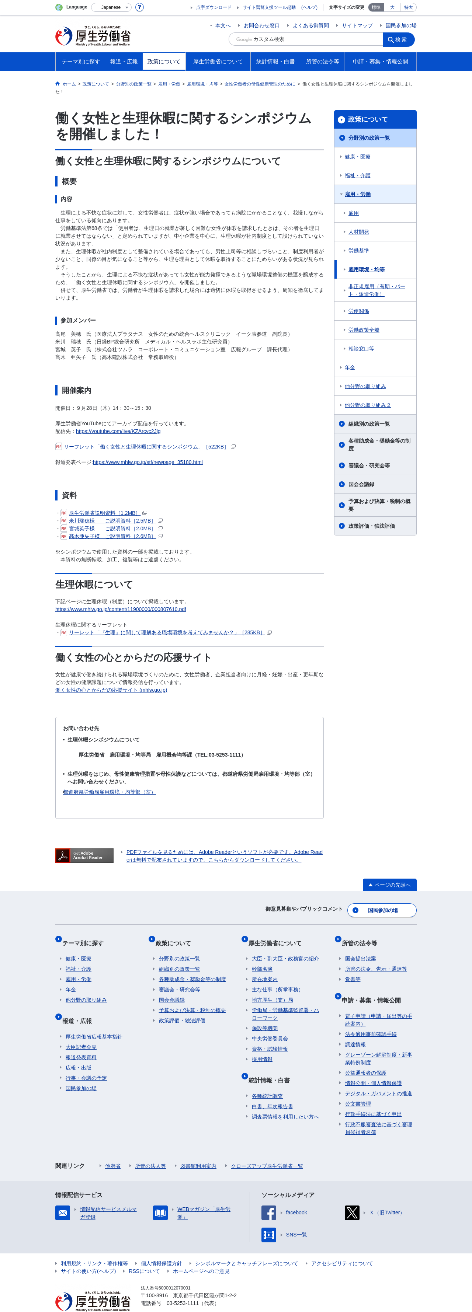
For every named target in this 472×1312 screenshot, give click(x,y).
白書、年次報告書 (272, 1089)
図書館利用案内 (198, 1149)
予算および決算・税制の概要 (379, 505)
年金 (350, 367)
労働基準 (358, 251)
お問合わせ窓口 (262, 25)
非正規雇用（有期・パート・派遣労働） (376, 290)
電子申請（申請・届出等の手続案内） (378, 1003)
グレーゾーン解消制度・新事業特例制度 (378, 1041)
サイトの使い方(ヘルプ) (88, 1254)
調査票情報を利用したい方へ (285, 1100)
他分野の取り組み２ (368, 405)
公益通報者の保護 (365, 1056)
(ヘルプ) (309, 7)
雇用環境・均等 (366, 269)
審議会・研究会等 (369, 465)
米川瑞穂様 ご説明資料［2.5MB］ (111, 521)
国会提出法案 (360, 949)
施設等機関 (265, 1019)
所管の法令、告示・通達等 (376, 959)
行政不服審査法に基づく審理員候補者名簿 (378, 1111)
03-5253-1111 (183, 1286)
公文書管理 (358, 1087)
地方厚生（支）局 (272, 990)
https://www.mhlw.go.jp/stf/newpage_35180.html (148, 462)
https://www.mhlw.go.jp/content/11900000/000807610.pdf (120, 609)
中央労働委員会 (270, 1029)
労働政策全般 (363, 330)
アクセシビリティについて (342, 1246)
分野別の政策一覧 (369, 138)
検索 (403, 39)
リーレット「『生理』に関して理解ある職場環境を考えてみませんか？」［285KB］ (166, 632)
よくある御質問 (311, 25)
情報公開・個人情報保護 (373, 1066)
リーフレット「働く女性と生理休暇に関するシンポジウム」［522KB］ (145, 447)
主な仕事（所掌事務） (277, 980)
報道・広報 (80, 1007)
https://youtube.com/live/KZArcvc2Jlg (118, 431)
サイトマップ (357, 25)
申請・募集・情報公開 (374, 987)
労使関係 (358, 311)
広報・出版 (78, 1051)
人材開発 (358, 232)
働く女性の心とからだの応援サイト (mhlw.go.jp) (111, 690)
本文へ (223, 25)
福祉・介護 (358, 175)
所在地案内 (265, 970)
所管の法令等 (363, 937)
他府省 (113, 1149)
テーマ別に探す (86, 937)
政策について (368, 119)
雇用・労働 (358, 194)
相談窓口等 (361, 349)
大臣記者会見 (81, 1030)
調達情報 (355, 1027)
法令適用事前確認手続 (371, 1017)
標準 (376, 7)
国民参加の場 (401, 25)
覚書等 (353, 970)
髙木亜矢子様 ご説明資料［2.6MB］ (111, 536)
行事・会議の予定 (86, 1061)
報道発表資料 (81, 1040)
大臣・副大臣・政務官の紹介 (285, 949)
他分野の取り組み (365, 386)
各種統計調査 (267, 1079)
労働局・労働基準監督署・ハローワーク (285, 1004)
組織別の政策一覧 (369, 424)
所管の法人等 (150, 1149)
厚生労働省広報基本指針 (94, 1020)
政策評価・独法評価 (371, 526)
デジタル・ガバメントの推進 (378, 1076)
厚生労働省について (278, 937)
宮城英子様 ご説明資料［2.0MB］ (111, 528)
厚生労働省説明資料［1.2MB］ (103, 513)
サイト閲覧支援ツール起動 (269, 7)
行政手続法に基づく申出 (373, 1097)
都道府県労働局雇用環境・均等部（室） (109, 792)
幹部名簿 (262, 959)
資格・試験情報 (270, 1039)
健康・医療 (358, 157)
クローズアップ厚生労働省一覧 (267, 1149)
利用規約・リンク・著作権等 (94, 1246)
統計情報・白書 (272, 1067)
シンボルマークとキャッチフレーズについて (246, 1246)
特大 (408, 7)
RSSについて (144, 1254)
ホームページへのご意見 (201, 1254)
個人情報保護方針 (161, 1246)
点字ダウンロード (214, 7)
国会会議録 (361, 484)
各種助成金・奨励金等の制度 (379, 444)
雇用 (353, 213)
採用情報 (262, 1050)
